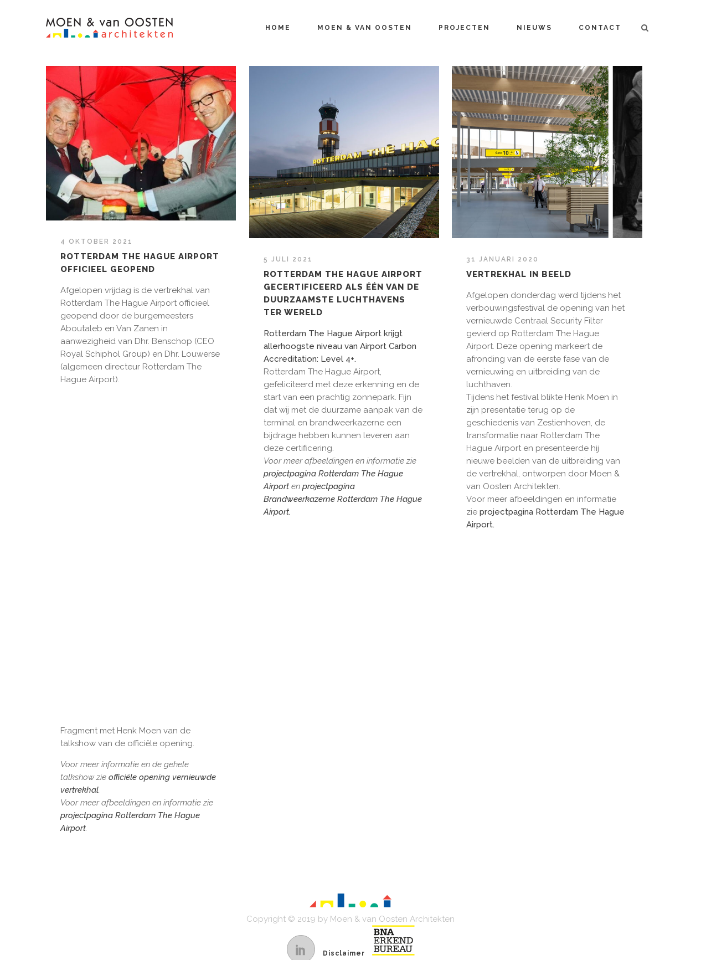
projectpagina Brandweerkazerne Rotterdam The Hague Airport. (343, 499)
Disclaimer (344, 953)
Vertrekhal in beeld (518, 274)
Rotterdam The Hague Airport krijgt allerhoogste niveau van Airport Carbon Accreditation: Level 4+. (340, 346)
